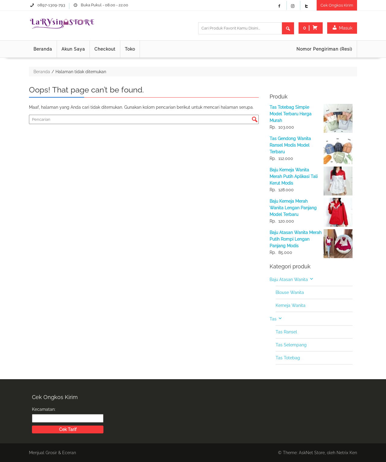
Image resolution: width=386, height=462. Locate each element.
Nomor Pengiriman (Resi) (324, 49)
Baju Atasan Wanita (289, 279)
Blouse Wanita (290, 292)
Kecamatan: (43, 409)
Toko (130, 49)
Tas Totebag (288, 357)
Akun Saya (73, 49)
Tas (273, 319)
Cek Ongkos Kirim (337, 5)
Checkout (104, 49)
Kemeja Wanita (290, 305)
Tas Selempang (291, 344)
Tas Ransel (286, 331)
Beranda (42, 49)
